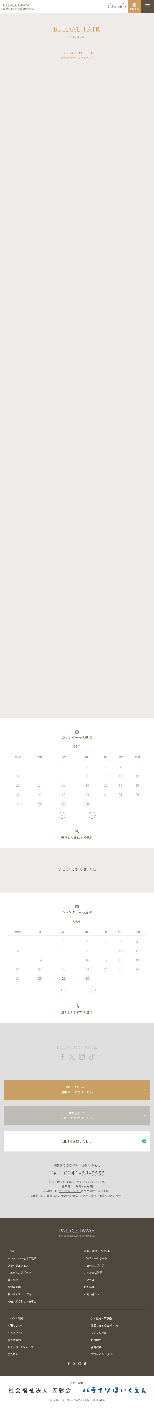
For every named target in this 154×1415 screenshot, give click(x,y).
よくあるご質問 (93, 1272)
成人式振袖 (14, 1340)
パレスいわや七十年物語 (22, 1258)
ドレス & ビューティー (21, 1294)
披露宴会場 (14, 1287)
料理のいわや (15, 1325)
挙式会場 (13, 1279)
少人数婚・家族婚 (101, 1318)
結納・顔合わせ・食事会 (22, 1301)
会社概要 (96, 1347)
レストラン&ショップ (20, 1347)
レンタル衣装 (99, 1332)
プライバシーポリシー (104, 1354)
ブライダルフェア (18, 1265)
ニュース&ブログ (94, 1265)
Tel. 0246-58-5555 (77, 1173)
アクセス (89, 1279)
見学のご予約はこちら (77, 1089)
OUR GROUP (77, 1383)
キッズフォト (15, 1332)
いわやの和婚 (15, 1318)
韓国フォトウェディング (105, 1325)
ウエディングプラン (19, 1272)
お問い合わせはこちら (77, 1115)
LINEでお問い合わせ (77, 1141)
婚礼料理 (89, 1287)
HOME (11, 1251)
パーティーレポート (95, 1258)
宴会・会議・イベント (97, 1251)
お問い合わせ (92, 1294)
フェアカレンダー (70, 1191)
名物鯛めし (97, 1340)
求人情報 (13, 1354)
